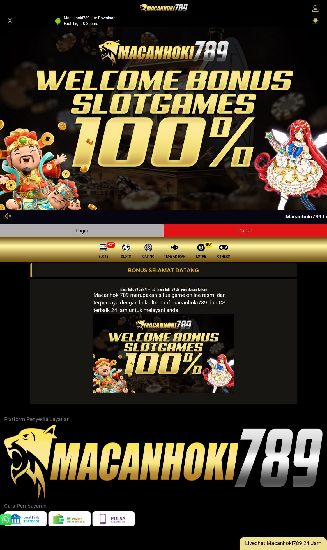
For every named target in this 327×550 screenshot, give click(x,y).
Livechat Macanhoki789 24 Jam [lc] (283, 543)
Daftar (245, 231)
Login (81, 231)
